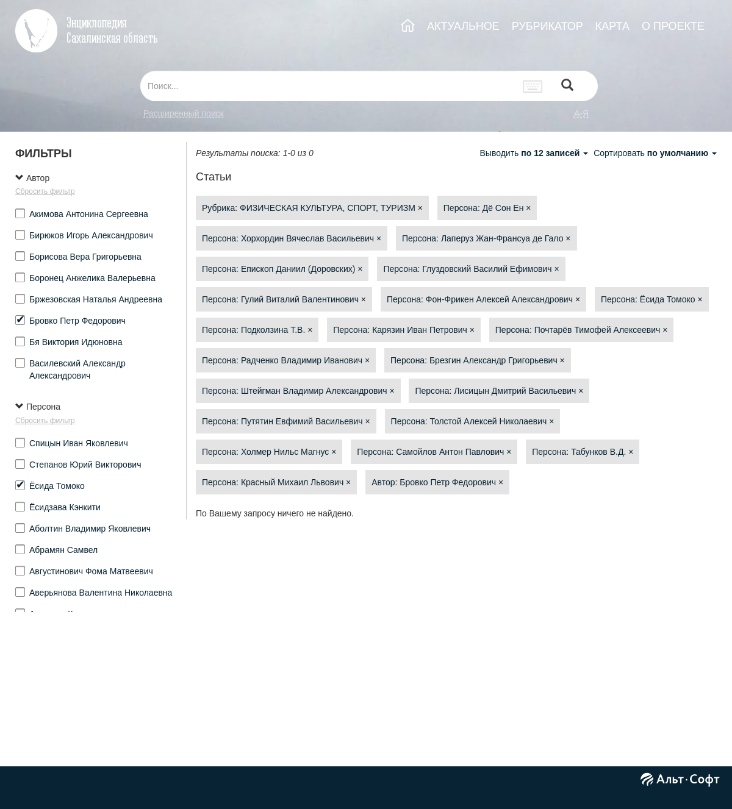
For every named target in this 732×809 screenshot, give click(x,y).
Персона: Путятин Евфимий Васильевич (286, 421)
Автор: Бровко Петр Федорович (437, 482)
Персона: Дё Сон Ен (487, 208)
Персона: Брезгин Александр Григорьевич (477, 360)
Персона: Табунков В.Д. (582, 452)
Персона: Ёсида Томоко (652, 299)
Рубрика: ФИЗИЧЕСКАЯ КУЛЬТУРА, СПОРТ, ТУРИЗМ (312, 208)
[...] (328, 86)
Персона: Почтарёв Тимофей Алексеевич (581, 330)
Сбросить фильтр (45, 191)
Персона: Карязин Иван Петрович (404, 330)
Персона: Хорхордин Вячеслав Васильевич (291, 238)
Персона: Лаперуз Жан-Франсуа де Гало (486, 238)
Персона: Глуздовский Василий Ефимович (471, 269)
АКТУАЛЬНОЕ (463, 26)
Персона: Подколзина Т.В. (257, 330)
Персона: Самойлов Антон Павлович (434, 452)
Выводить (534, 153)
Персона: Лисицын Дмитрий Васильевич (499, 391)
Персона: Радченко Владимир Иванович (286, 360)
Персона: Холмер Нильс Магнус (269, 452)
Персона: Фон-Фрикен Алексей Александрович (483, 299)
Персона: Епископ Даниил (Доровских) (282, 269)
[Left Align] (567, 86)
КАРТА (612, 26)
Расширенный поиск (183, 113)
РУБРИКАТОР (547, 26)
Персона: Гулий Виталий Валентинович (284, 299)
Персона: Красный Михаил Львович (276, 482)
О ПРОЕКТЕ (673, 26)
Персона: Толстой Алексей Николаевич (472, 421)
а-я (581, 113)
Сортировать (655, 153)
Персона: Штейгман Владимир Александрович (298, 391)
